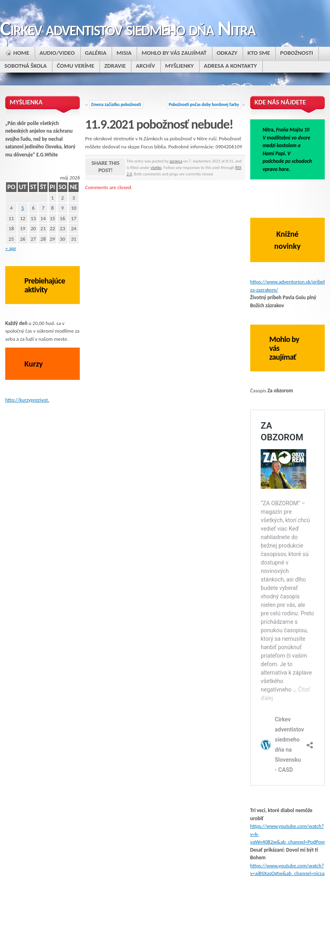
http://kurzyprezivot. (27, 400)
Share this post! (105, 166)
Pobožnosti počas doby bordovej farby (204, 104)
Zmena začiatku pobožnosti (116, 104)
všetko (156, 167)
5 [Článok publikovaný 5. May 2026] (22, 208)
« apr (10, 248)
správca (176, 161)
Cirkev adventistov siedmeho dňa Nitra (127, 28)
